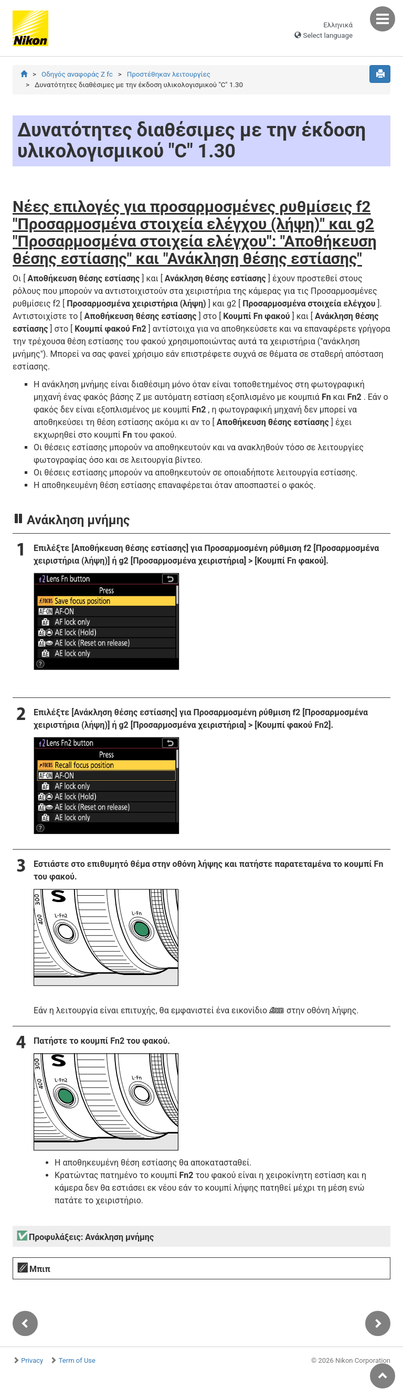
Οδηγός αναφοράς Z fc (77, 74)
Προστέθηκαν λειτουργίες (168, 74)
